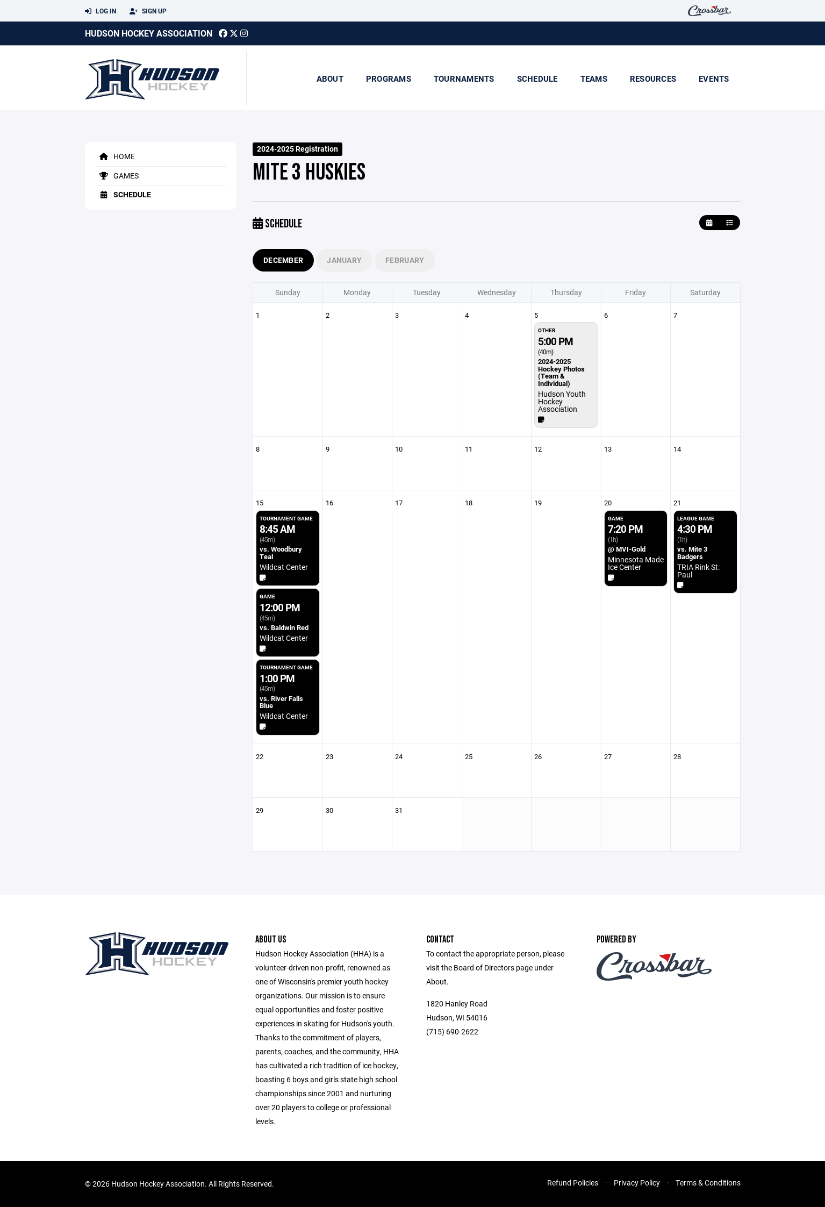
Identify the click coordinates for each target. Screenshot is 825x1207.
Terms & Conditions (708, 1182)
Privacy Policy (637, 1182)
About (330, 78)
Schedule (537, 78)
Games (117, 175)
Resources (653, 78)
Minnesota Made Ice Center (636, 563)
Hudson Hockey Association (148, 33)
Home (115, 156)
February (404, 260)
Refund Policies (572, 1182)
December (283, 260)
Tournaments (464, 78)
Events (714, 78)
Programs (388, 78)
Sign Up (148, 11)
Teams (593, 78)
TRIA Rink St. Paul (698, 571)
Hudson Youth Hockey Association (562, 401)
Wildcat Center (284, 567)
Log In (100, 11)
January (344, 260)
